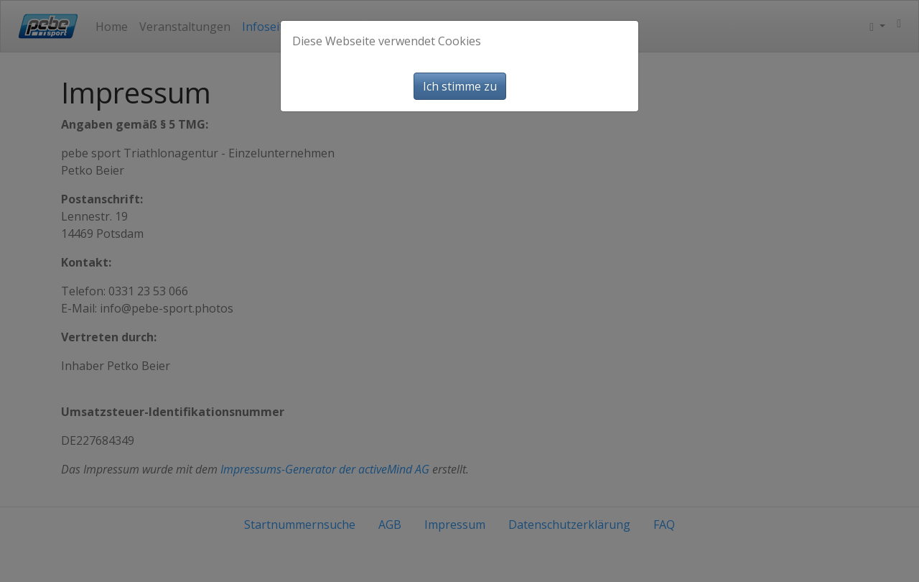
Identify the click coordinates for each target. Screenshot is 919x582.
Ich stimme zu (460, 86)
